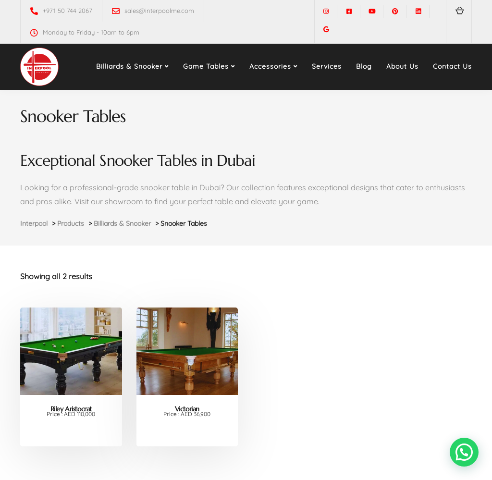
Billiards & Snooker (129, 66)
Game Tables (206, 66)
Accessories (270, 66)
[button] (464, 452)
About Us (402, 66)
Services (327, 66)
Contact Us (452, 66)
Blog (364, 66)
